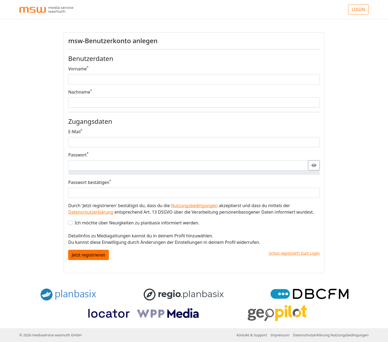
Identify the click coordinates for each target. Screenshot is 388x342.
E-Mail (75, 131)
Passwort (78, 155)
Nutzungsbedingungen (194, 205)
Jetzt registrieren (88, 255)
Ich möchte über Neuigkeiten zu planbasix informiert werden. (137, 223)
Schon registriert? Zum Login (294, 253)
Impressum (280, 335)
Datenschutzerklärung (90, 212)
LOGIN (358, 9)
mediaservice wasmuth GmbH (56, 335)
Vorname (78, 69)
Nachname (80, 92)
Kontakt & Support (252, 335)
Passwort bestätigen (89, 182)
